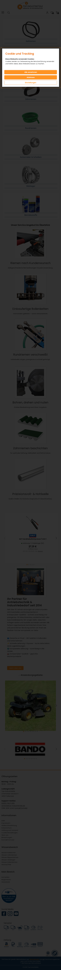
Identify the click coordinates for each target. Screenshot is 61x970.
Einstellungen (30, 82)
